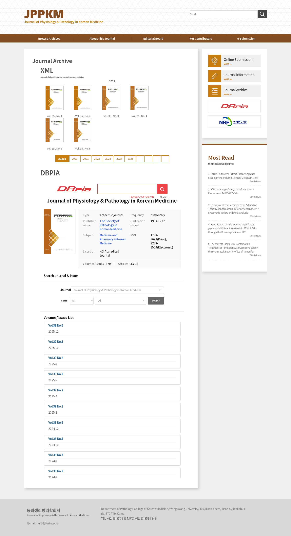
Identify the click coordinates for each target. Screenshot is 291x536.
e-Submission (246, 38)
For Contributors (201, 38)
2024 (119, 158)
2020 (75, 158)
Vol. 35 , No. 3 (111, 116)
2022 (97, 158)
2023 (108, 158)
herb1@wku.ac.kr (48, 523)
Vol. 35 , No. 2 (83, 116)
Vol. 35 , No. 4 (139, 116)
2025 (130, 158)
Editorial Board (153, 38)
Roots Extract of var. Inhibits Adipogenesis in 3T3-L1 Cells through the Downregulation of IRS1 (232, 228)
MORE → (228, 64)
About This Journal (102, 38)
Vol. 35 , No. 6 (83, 148)
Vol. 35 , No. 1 (54, 116)
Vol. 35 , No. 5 (54, 148)
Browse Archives (49, 38)
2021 (86, 158)
